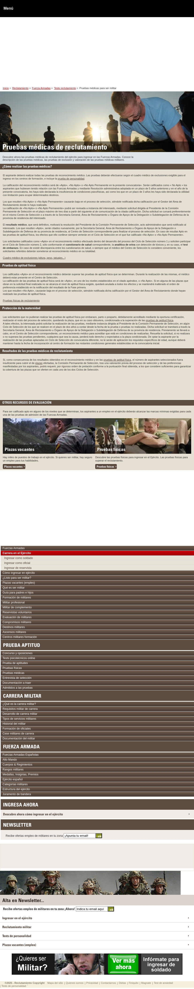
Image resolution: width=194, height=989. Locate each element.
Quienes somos (75, 982)
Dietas (122, 982)
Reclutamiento (20, 88)
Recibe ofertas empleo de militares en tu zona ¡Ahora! (39, 909)
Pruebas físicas (111, 449)
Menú (8, 8)
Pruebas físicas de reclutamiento (21, 300)
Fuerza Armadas (41, 88)
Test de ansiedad (163, 982)
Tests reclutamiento (65, 88)
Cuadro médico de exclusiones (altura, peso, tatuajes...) (34, 257)
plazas (38, 363)
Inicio (6, 88)
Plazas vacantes (19, 449)
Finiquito (133, 982)
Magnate (146, 982)
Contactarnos (108, 982)
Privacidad (92, 982)
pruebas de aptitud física (159, 320)
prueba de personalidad (71, 178)
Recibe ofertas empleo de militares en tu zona (35, 835)
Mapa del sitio (55, 982)
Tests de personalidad (13, 986)
